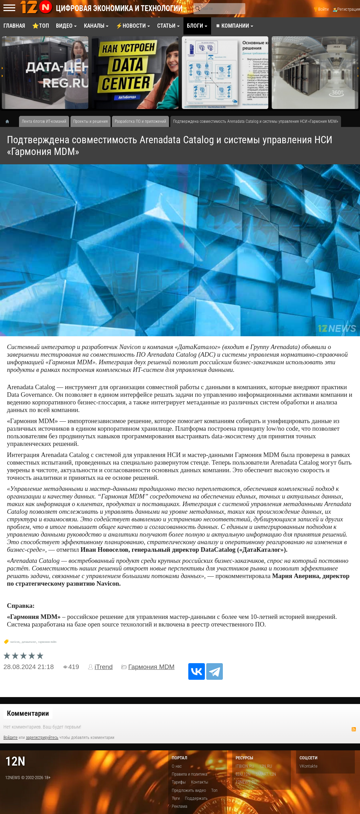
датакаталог (29, 641)
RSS (354, 729)
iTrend (104, 666)
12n (15, 761)
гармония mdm (47, 641)
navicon (15, 641)
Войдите (10, 737)
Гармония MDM (151, 666)
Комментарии (28, 713)
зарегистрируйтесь (42, 737)
